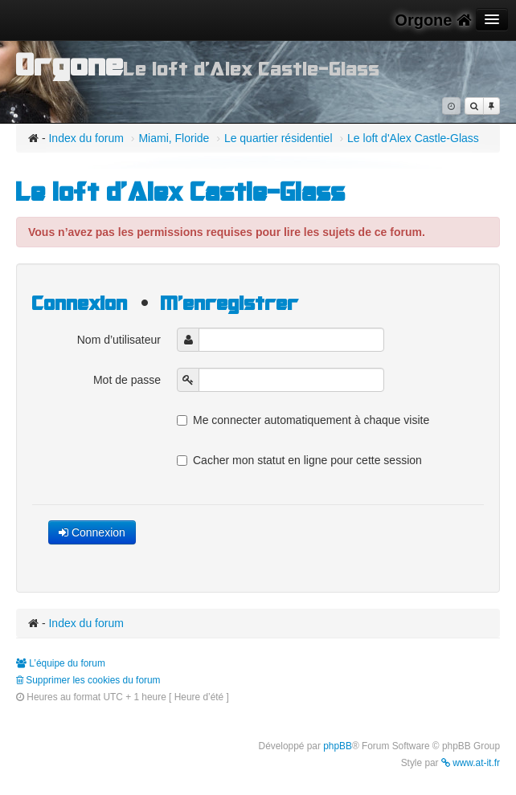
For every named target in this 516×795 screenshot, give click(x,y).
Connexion (80, 303)
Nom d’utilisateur (119, 339)
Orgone (433, 20)
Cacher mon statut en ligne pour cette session (299, 460)
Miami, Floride (173, 138)
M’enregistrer (230, 303)
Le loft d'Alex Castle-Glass (413, 138)
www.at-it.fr (470, 762)
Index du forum (85, 138)
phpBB (337, 746)
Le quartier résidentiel (278, 138)
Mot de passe (127, 379)
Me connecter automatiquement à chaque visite (303, 420)
